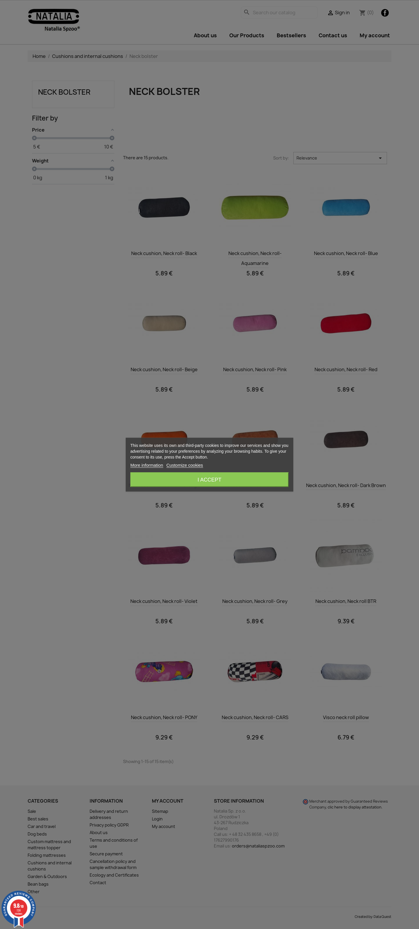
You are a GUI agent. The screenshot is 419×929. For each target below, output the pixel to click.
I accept (209, 479)
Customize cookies (184, 464)
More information (146, 464)
